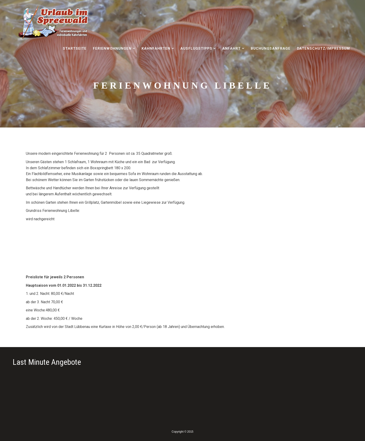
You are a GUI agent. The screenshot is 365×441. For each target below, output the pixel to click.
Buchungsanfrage (270, 48)
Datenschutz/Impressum (323, 48)
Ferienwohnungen (112, 48)
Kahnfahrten (156, 48)
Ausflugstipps (196, 48)
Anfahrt (231, 48)
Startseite (75, 48)
